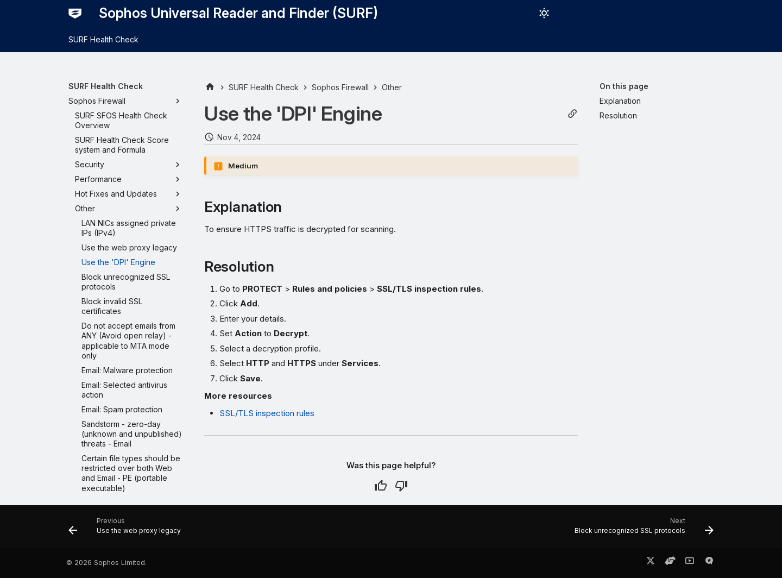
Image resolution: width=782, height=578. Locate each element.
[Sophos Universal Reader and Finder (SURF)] (75, 13)
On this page (624, 86)
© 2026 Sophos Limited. (106, 562)
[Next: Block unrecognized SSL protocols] (641, 529)
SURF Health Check (103, 39)
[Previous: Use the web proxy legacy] (127, 529)
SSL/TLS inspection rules (266, 413)
